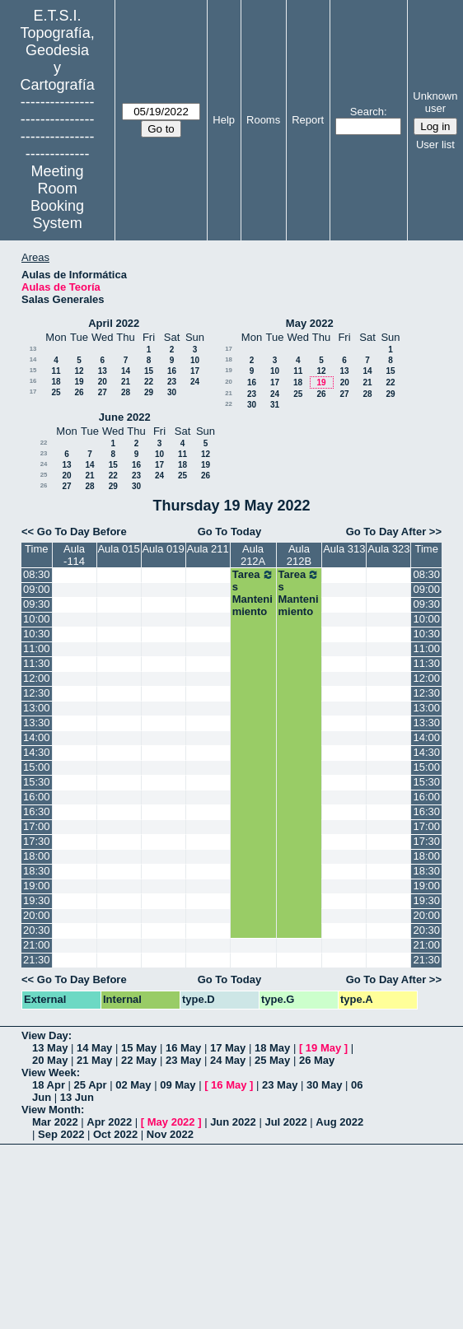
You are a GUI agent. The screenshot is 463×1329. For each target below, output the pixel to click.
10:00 (36, 619)
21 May (94, 1060)
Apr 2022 (109, 1122)
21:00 (36, 945)
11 (55, 370)
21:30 (36, 960)
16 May (183, 1048)
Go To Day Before (82, 531)
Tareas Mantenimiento (253, 593)
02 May (133, 1085)
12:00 (36, 678)
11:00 (36, 648)
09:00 (36, 589)
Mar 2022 (55, 1122)
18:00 (36, 856)
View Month (51, 1109)
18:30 (36, 871)
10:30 (36, 633)
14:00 (36, 737)
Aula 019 (163, 549)
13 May (50, 1048)
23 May (183, 1060)
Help (224, 120)
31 (274, 404)
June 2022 (125, 417)
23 (171, 381)
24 (194, 381)
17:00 (36, 826)
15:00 (36, 767)
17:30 (36, 841)
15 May (139, 1048)
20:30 (36, 930)
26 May (316, 1060)
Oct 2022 (115, 1134)
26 (78, 392)
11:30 (36, 663)
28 (125, 392)
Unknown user (435, 102)
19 (78, 381)
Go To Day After (386, 531)
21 (125, 381)
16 (171, 370)
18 (55, 381)
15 (33, 370)
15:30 (36, 782)
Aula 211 (207, 549)
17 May (228, 1048)
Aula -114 (74, 555)
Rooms (263, 120)
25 (55, 392)
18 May (272, 1048)
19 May (323, 1048)
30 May (324, 1085)
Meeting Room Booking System (57, 197)
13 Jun (77, 1097)
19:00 (36, 885)
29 (148, 392)
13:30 (36, 722)
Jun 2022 (233, 1122)
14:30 (36, 752)
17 (194, 370)
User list (435, 144)
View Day (44, 1035)
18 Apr (48, 1085)
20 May (50, 1060)
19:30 (36, 900)
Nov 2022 (170, 1134)
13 (33, 348)
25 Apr (90, 1085)
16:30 (36, 811)
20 (102, 381)
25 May (272, 1060)
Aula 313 (344, 549)
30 (171, 392)
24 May (228, 1060)
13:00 (36, 708)
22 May (139, 1060)
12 (78, 370)
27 (102, 392)
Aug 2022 (339, 1122)
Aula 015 (118, 549)
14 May (94, 1048)
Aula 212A (253, 555)
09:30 (36, 604)
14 (33, 359)
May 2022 (310, 323)
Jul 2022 (285, 1122)
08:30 (36, 574)
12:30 (36, 693)
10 (194, 360)
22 (148, 381)
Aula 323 (388, 549)
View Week (49, 1072)
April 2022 (113, 323)
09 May (177, 1085)
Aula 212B (299, 555)
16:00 (36, 796)
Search (367, 111)
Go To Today (230, 531)
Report (308, 120)
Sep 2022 (61, 1134)
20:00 (36, 915)
